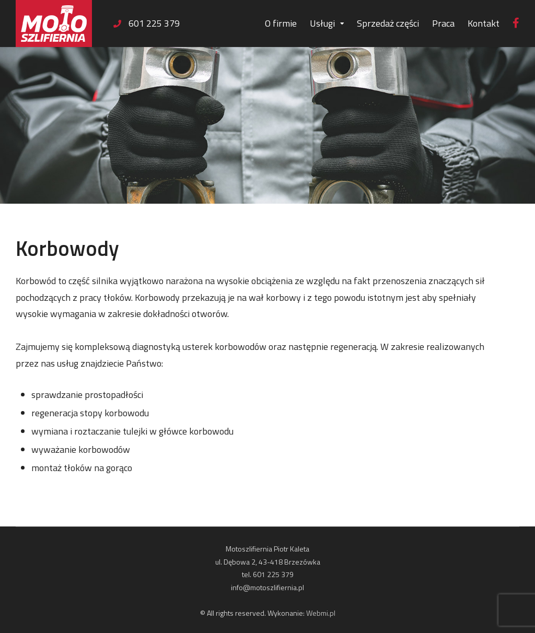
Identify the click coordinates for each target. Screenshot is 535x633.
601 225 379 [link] (154, 23)
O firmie (281, 23)
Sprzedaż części (388, 23)
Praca (443, 23)
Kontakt (483, 23)
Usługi (322, 23)
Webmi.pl (320, 612)
